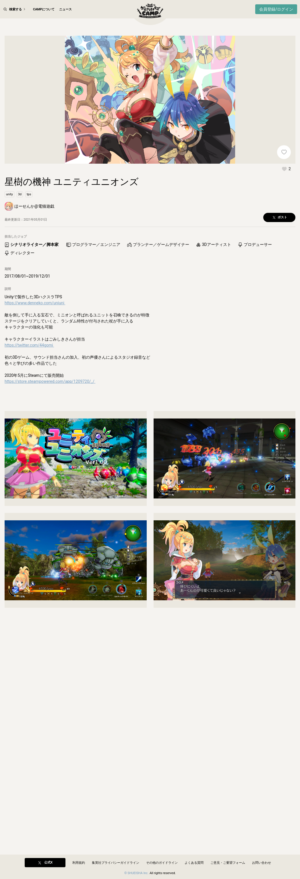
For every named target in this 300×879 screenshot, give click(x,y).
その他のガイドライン (162, 863)
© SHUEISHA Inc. (136, 873)
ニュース (65, 9)
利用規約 (78, 863)
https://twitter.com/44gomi (29, 355)
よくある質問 (194, 863)
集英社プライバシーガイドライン (115, 863)
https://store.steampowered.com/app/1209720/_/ (50, 391)
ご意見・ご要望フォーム (227, 863)
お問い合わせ (261, 863)
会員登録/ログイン (276, 9)
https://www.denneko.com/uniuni (35, 313)
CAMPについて (44, 9)
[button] (286, 179)
